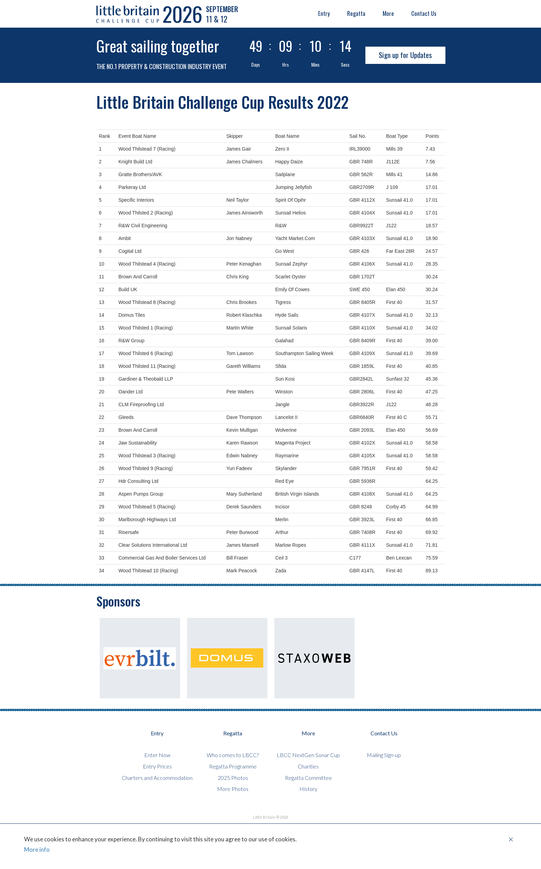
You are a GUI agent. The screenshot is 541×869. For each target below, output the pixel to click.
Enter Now (157, 755)
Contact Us (423, 13)
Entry (324, 13)
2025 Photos (233, 777)
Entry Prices (157, 766)
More (388, 13)
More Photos (232, 788)
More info (37, 849)
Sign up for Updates (405, 54)
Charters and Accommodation (157, 777)
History (308, 788)
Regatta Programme (233, 766)
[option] (140, 658)
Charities (308, 766)
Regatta (356, 13)
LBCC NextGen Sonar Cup (308, 755)
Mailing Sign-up (384, 755)
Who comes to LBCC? (233, 755)
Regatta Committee (308, 777)
